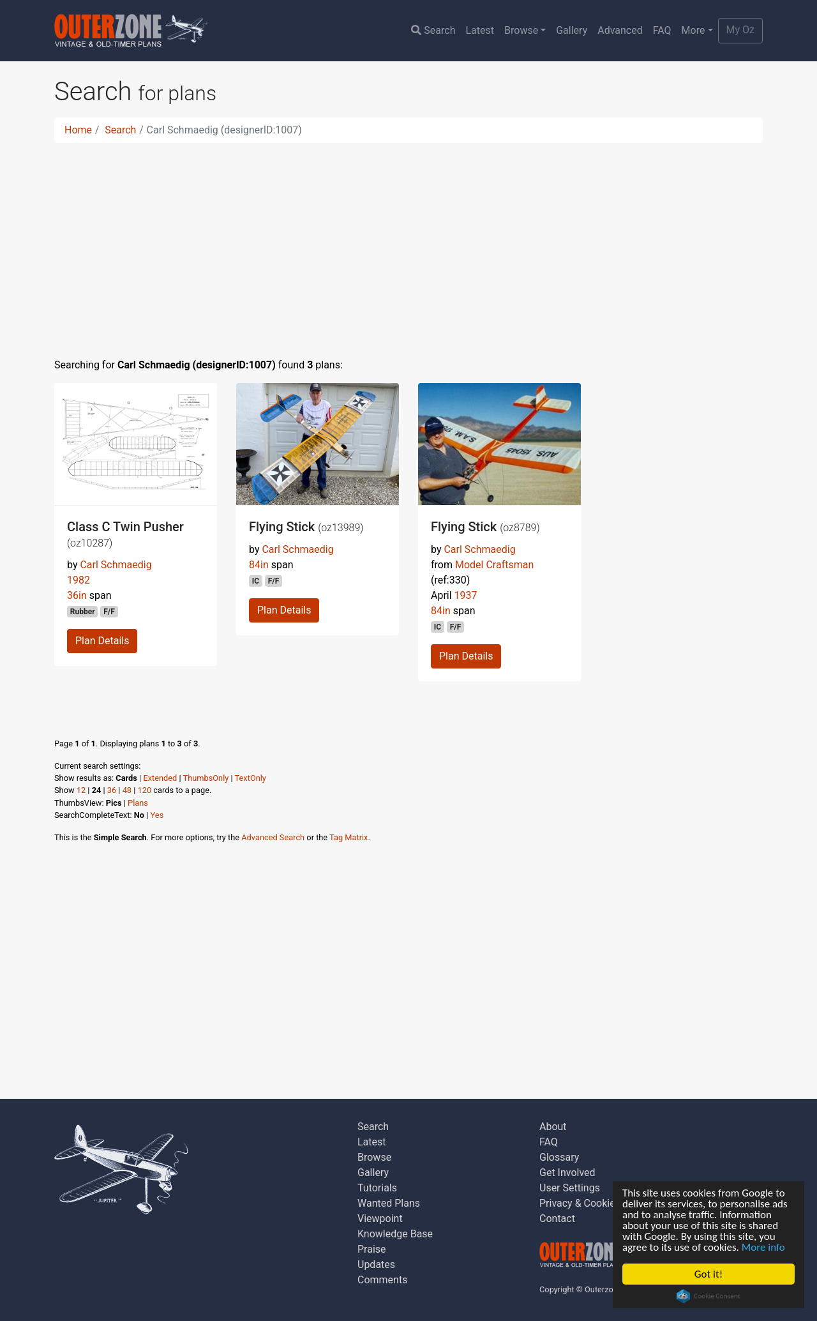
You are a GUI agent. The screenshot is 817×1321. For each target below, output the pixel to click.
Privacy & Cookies (579, 1203)
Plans (138, 803)
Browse (521, 30)
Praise (371, 1249)
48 (127, 790)
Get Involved (567, 1172)
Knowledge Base (395, 1234)
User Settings (569, 1188)
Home (78, 130)
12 (81, 790)
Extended (160, 778)
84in (259, 565)
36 (111, 790)
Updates (376, 1264)
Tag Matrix (348, 837)
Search (433, 30)
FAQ (662, 30)
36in (77, 595)
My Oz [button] (740, 30)
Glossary (559, 1157)
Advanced (620, 30)
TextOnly (250, 778)
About (553, 1127)
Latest (479, 30)
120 (145, 790)
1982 (78, 580)
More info (763, 1247)
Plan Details (102, 641)
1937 (465, 595)
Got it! (708, 1274)
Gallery (571, 30)
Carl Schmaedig (115, 565)
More (693, 30)
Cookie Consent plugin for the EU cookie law (708, 1296)
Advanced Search (272, 837)
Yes (157, 815)
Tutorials (377, 1188)
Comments (382, 1280)
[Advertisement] (408, 242)
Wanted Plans (388, 1203)
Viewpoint (380, 1218)
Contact (557, 1218)
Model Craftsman (494, 565)
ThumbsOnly (206, 778)
